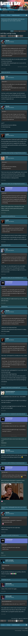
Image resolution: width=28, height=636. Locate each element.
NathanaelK (8, 583)
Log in (26, 0)
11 (18, 36)
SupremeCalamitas (10, 391)
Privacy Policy (25, 630)
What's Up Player (10, 152)
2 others (20, 413)
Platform (5, 3)
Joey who (8, 450)
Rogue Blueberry (19, 152)
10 (16, 36)
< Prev (2, 36)
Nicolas (7, 40)
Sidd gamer (3, 387)
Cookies (12, 31)
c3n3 (7, 76)
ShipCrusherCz (4, 183)
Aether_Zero (3, 72)
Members (11, 8)
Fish (7, 249)
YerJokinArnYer (4, 216)
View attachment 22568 (7, 522)
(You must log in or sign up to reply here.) (19, 618)
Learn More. (18, 20)
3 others (24, 507)
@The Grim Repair (5, 480)
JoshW (7, 134)
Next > (21, 36)
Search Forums (5, 11)
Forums (4, 8)
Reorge (15, 387)
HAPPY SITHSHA (11, 462)
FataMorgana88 (11, 507)
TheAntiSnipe (4, 152)
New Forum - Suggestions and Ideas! (20, 31)
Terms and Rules (18, 630)
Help (26, 628)
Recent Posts (11, 11)
